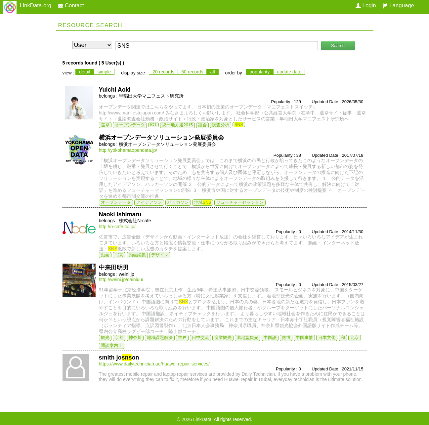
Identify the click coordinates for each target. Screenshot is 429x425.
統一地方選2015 (177, 125)
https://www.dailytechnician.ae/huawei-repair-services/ (154, 363)
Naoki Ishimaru (120, 214)
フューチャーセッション (240, 202)
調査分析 (220, 125)
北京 (354, 337)
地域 (202, 202)
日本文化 (326, 337)
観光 (105, 337)
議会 (202, 125)
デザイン (159, 255)
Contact (71, 5)
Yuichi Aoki (115, 89)
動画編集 (137, 255)
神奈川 (135, 337)
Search (338, 45)
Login (366, 5)
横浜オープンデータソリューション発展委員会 (161, 137)
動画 (105, 255)
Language (398, 5)
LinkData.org (35, 5)
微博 (286, 337)
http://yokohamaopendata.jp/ (128, 150)
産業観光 (223, 337)
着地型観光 (247, 337)
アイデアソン (149, 202)
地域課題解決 (160, 337)
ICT (153, 124)
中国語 (270, 337)
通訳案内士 (111, 345)
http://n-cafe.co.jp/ (117, 226)
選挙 (105, 125)
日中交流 (200, 337)
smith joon (119, 357)
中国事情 (304, 337)
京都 (119, 337)
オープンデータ (130, 125)
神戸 (182, 337)
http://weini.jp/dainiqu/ (121, 279)
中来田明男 (114, 267)
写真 (119, 255)
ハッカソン (178, 202)
